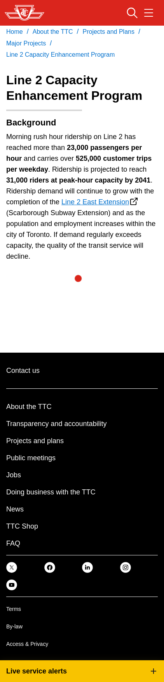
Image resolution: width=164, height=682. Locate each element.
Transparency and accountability (56, 424)
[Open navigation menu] (148, 13)
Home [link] (14, 31)
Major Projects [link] (26, 43)
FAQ (13, 543)
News (15, 509)
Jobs (13, 475)
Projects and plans (35, 441)
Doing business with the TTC (51, 492)
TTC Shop (22, 526)
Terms (13, 609)
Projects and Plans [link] (108, 31)
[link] (11, 567)
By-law (14, 626)
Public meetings (31, 458)
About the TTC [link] (53, 31)
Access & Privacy (27, 644)
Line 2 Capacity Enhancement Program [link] (60, 54)
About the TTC (29, 407)
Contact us (23, 370)
